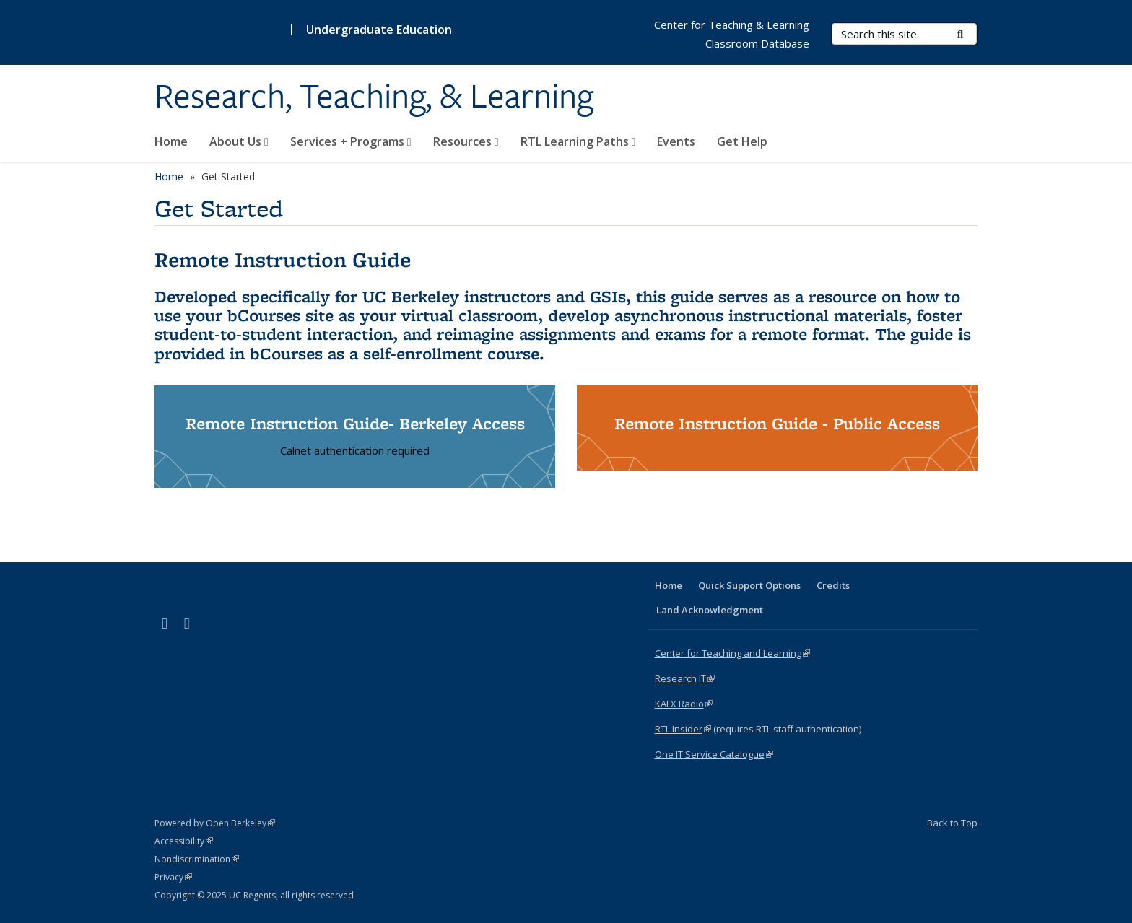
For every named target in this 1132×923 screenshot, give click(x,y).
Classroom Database (757, 43)
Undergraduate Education (379, 30)
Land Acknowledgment (709, 609)
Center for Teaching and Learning (732, 653)
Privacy (173, 877)
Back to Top (952, 822)
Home (171, 141)
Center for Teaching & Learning (731, 24)
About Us (239, 141)
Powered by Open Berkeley (214, 823)
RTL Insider (683, 728)
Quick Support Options (749, 585)
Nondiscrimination (196, 859)
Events (676, 141)
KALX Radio (684, 703)
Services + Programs (351, 141)
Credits (833, 585)
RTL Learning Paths (578, 141)
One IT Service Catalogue (714, 754)
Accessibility (183, 841)
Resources (466, 141)
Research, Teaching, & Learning (373, 96)
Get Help (742, 141)
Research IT (685, 678)
